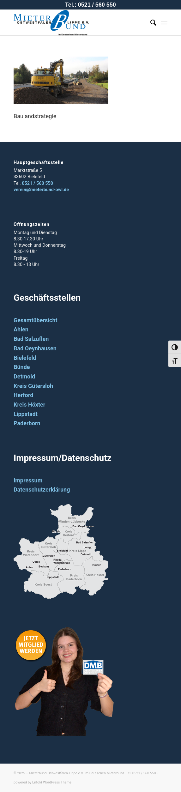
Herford (23, 395)
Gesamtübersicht (35, 320)
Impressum (28, 480)
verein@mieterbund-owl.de (41, 189)
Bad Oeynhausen (35, 348)
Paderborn (27, 423)
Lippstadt (26, 414)
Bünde (22, 367)
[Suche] (150, 22)
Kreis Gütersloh (33, 386)
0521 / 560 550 (37, 183)
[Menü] (164, 22)
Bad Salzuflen (31, 339)
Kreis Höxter (29, 404)
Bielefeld (25, 357)
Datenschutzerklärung (42, 489)
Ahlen (21, 329)
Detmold (24, 376)
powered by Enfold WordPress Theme (42, 782)
